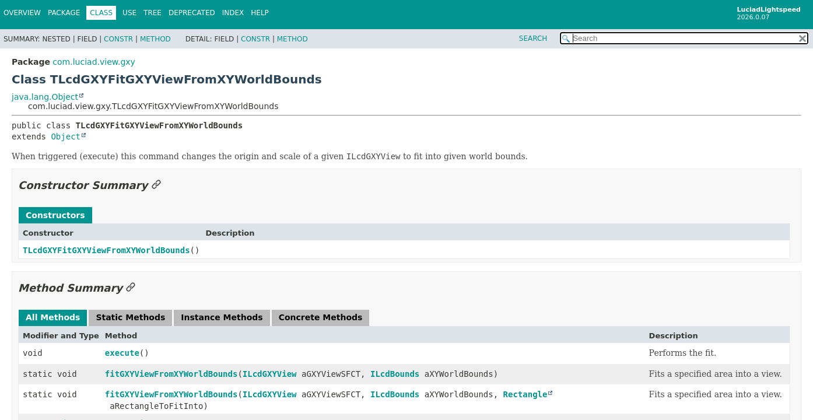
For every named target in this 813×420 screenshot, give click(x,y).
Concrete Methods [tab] (321, 317)
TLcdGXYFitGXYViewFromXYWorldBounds (106, 250)
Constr (118, 39)
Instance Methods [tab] (221, 317)
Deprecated (192, 13)
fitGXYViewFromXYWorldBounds (171, 374)
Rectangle (525, 394)
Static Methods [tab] (130, 317)
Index (233, 13)
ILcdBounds (394, 374)
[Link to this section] (156, 185)
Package (64, 13)
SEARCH (533, 38)
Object (65, 136)
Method (155, 39)
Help (260, 13)
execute (122, 353)
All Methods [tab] (53, 317)
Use (129, 13)
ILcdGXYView (270, 374)
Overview (22, 13)
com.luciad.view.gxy (93, 61)
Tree (152, 13)
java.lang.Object (45, 97)
